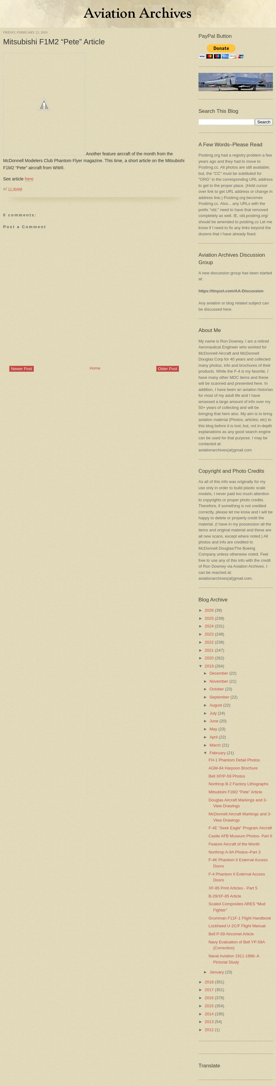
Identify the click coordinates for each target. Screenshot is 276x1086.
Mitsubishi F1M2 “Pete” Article (54, 42)
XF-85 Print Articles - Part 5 (232, 888)
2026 (209, 610)
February (218, 753)
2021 (209, 650)
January (217, 972)
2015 (209, 1006)
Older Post (167, 368)
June (214, 721)
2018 (209, 982)
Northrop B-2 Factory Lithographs (238, 784)
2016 (209, 997)
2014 (209, 1014)
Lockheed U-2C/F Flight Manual (236, 926)
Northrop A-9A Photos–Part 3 (234, 852)
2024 (209, 626)
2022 (209, 642)
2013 (209, 1021)
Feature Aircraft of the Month (234, 844)
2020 (209, 658)
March (215, 745)
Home (95, 368)
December (219, 673)
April (214, 737)
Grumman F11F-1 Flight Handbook (239, 918)
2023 (209, 634)
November (219, 681)
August (216, 705)
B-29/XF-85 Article (224, 896)
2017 (209, 989)
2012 (209, 1029)
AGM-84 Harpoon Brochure (232, 768)
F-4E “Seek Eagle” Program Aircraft (240, 828)
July (213, 713)
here (29, 178)
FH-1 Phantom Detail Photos (234, 760)
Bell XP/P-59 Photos (226, 776)
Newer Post (21, 368)
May (213, 729)
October (217, 689)
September (219, 697)
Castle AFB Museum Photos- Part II (240, 836)
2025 (209, 618)
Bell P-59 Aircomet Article (231, 934)
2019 (209, 666)
